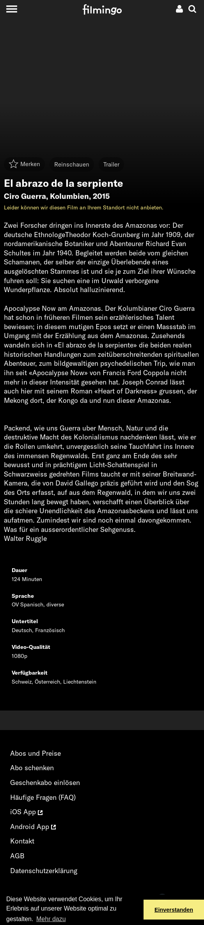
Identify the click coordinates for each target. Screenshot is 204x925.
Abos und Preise (35, 753)
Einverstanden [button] (173, 910)
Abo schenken (32, 767)
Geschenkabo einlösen (45, 782)
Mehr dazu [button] (51, 919)
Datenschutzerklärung (43, 870)
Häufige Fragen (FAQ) (43, 797)
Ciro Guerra (25, 196)
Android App (33, 826)
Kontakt (22, 840)
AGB (17, 855)
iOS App (26, 811)
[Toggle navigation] (11, 9)
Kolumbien (69, 196)
